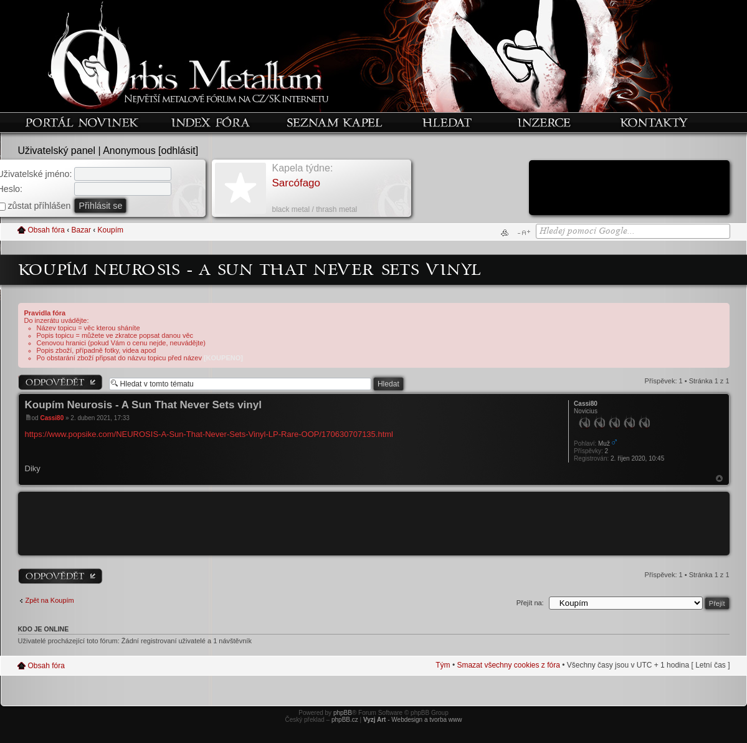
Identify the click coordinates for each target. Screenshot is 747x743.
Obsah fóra (46, 230)
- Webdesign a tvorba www (412, 719)
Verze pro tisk (504, 232)
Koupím (110, 230)
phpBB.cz (344, 719)
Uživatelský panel (57, 150)
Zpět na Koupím (50, 600)
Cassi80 (52, 418)
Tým (442, 665)
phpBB (342, 712)
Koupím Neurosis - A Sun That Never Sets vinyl (250, 269)
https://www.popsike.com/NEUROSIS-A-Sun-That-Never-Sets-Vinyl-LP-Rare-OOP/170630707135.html (209, 434)
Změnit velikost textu (524, 232)
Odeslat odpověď (60, 382)
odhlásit (178, 150)
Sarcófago (296, 183)
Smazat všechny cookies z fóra (508, 665)
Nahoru (719, 478)
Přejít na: (530, 602)
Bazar (81, 230)
